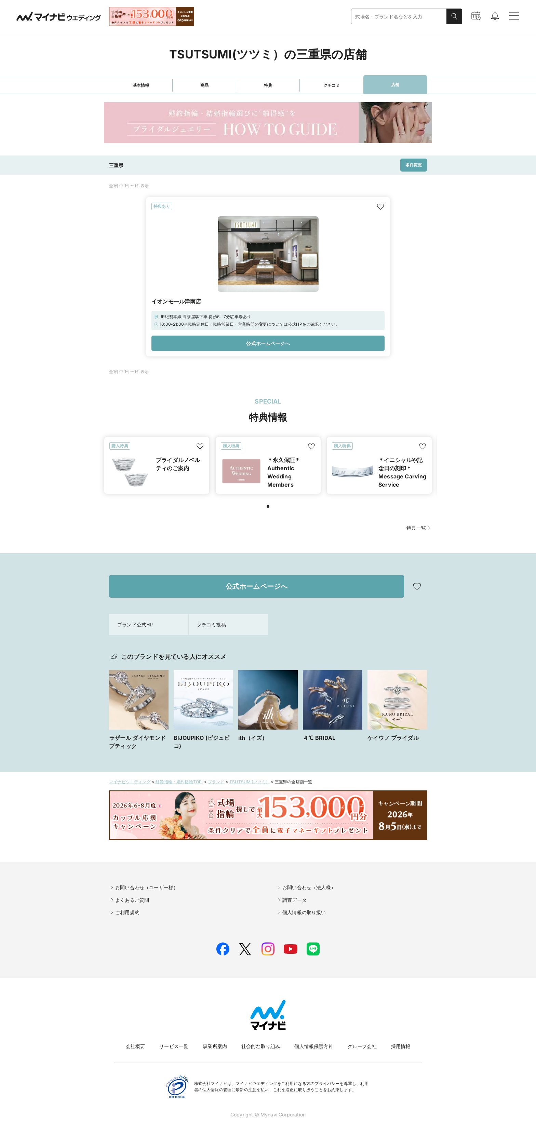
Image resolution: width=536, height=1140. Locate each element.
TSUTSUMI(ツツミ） (249, 781)
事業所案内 (215, 1046)
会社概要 (135, 1046)
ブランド (216, 781)
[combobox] (399, 16)
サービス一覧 (173, 1046)
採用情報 (401, 1046)
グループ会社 (362, 1046)
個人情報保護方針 (313, 1046)
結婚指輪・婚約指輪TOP (179, 781)
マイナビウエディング (130, 781)
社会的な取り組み (260, 1046)
